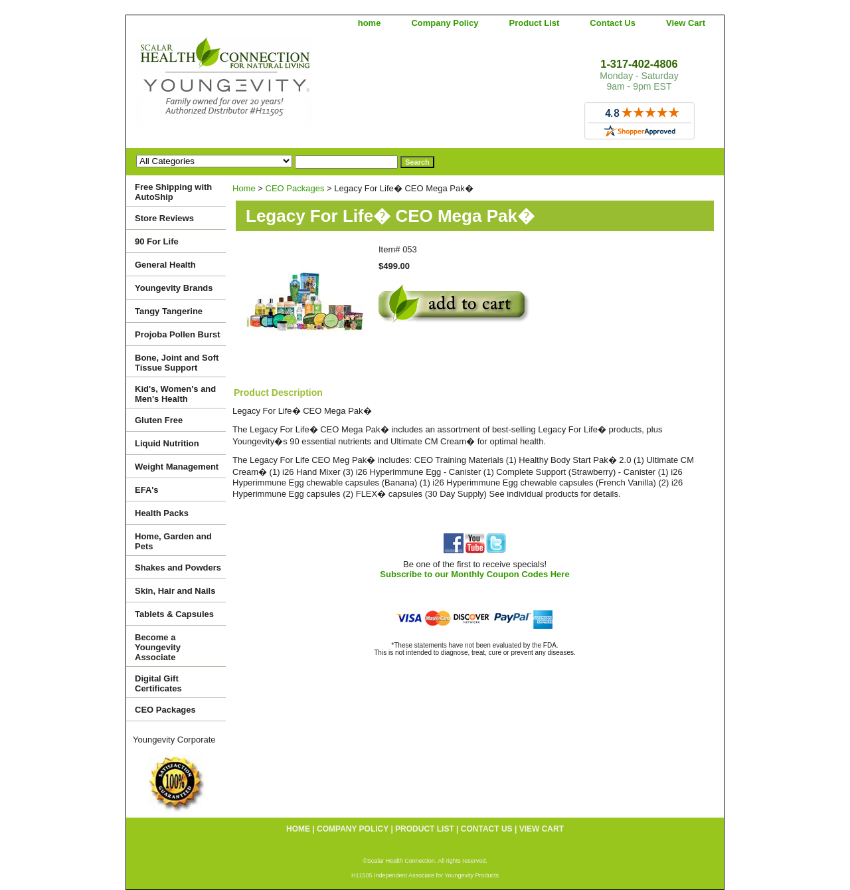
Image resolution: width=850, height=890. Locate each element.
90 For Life (157, 241)
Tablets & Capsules (174, 614)
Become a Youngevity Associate (158, 647)
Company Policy (444, 23)
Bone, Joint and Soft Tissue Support (176, 363)
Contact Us (613, 23)
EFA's (147, 490)
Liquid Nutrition (167, 443)
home (369, 23)
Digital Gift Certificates (158, 683)
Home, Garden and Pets (173, 541)
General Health (165, 265)
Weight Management (176, 467)
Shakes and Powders (178, 568)
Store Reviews (164, 218)
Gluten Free (159, 420)
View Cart (685, 23)
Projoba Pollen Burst (177, 334)
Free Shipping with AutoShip (173, 192)
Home (244, 188)
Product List (534, 23)
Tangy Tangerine (169, 311)
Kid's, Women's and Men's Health (175, 394)
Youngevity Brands (174, 288)
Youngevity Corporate (174, 740)
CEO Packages (295, 188)
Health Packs (162, 513)
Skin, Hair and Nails (175, 591)
